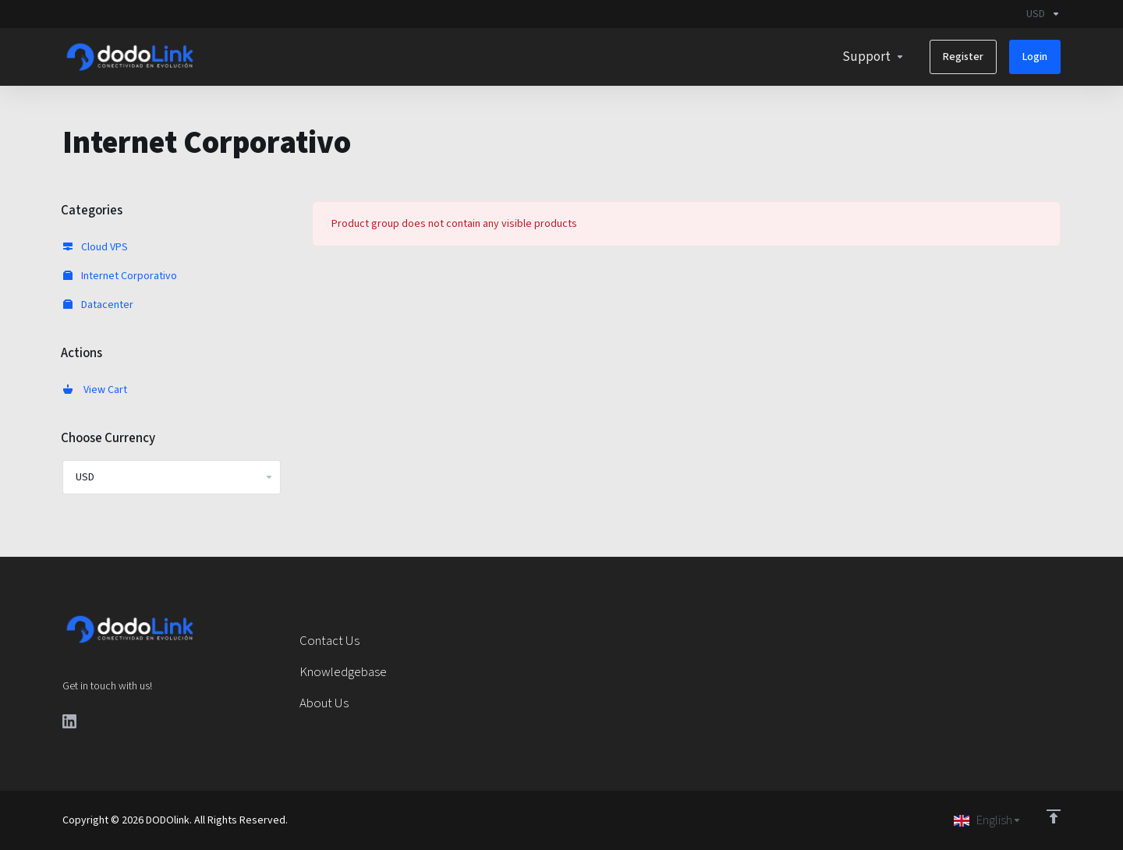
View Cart (95, 390)
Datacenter (98, 305)
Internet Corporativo (120, 276)
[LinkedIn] (69, 721)
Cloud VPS (95, 247)
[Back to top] (1053, 816)
